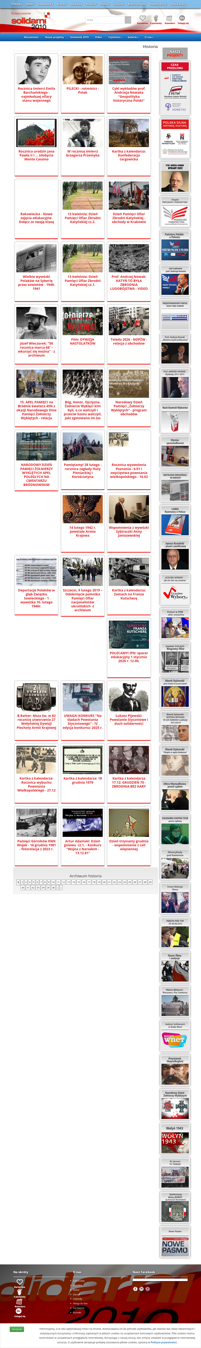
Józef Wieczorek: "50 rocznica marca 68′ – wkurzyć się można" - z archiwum (36, 349)
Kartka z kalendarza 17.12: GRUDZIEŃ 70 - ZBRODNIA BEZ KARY (36, 782)
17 (89, 882)
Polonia (105, 4)
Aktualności (31, 37)
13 (68, 882)
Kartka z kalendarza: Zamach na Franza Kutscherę (129, 594)
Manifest (77, 1285)
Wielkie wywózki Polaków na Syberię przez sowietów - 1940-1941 (36, 282)
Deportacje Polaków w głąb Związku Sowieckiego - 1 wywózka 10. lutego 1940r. (36, 598)
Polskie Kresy (158, 4)
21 (109, 882)
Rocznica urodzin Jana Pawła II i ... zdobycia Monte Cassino (36, 155)
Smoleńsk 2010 (79, 37)
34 (43, 887)
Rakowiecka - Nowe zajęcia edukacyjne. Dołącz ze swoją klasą (36, 218)
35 (48, 887)
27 (140, 882)
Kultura (61, 4)
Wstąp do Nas (80, 1303)
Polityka (17, 4)
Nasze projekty (54, 37)
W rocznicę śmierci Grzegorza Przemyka (82, 153)
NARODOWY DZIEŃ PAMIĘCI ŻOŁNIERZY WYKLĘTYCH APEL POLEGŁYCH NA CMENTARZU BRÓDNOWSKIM (36, 474)
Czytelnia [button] (114, 37)
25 (129, 882)
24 (124, 882)
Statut (76, 1289)
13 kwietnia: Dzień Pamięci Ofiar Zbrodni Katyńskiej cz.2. (82, 218)
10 (53, 882)
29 (150, 882)
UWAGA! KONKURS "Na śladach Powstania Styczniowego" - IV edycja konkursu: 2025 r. (129, 659)
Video (98, 37)
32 (33, 887)
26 (134, 882)
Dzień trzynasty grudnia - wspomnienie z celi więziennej (36, 845)
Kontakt (77, 1312)
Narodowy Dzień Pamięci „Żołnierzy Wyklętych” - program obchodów (129, 408)
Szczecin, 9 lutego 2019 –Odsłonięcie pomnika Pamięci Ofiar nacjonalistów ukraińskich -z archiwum (83, 598)
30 (23, 887)
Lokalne (119, 4)
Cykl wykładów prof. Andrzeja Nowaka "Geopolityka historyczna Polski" (128, 94)
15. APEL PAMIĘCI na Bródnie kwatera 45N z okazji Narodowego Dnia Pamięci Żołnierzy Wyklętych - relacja (36, 410)
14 (73, 882)
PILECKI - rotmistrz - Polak (83, 90)
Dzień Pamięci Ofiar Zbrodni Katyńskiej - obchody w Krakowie (129, 218)
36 (53, 887)
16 (84, 882)
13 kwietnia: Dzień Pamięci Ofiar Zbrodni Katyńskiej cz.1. (82, 281)
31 (28, 887)
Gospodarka (45, 4)
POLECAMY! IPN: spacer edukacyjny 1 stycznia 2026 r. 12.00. (36, 657)
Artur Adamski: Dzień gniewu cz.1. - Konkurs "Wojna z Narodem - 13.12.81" (128, 784)
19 (99, 882)
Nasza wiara (178, 4)
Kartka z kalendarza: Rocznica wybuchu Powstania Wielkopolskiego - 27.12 (83, 721)
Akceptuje (17, 1329)
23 (119, 882)
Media (30, 4)
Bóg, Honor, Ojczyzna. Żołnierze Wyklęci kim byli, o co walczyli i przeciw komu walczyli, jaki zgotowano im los (82, 410)
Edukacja (76, 4)
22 (114, 882)
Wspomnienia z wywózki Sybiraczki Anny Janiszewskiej (129, 531)
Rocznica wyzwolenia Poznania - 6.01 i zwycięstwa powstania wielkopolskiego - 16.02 (129, 471)
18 (94, 882)
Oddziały (77, 1298)
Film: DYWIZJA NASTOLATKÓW (82, 341)
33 (38, 887)
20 (104, 882)
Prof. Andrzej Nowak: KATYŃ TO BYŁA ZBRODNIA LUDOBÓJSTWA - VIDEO (128, 282)
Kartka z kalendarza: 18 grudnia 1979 (129, 718)
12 (63, 882)
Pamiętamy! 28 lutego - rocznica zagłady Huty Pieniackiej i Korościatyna (82, 471)
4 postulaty (79, 1280)
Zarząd (76, 1294)
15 (78, 882)
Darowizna (78, 1307)
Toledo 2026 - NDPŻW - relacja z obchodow (129, 341)
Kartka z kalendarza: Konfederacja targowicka (129, 155)
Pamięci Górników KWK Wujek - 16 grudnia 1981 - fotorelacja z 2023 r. (82, 782)
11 (58, 882)
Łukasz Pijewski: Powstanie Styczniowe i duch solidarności (36, 720)
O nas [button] (149, 37)
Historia (91, 4)
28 (145, 882)
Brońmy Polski (137, 4)
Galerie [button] (133, 37)
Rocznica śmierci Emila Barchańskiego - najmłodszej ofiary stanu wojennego (36, 94)
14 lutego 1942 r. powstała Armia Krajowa (83, 530)
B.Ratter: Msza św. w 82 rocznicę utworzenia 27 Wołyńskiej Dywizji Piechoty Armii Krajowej (82, 659)
